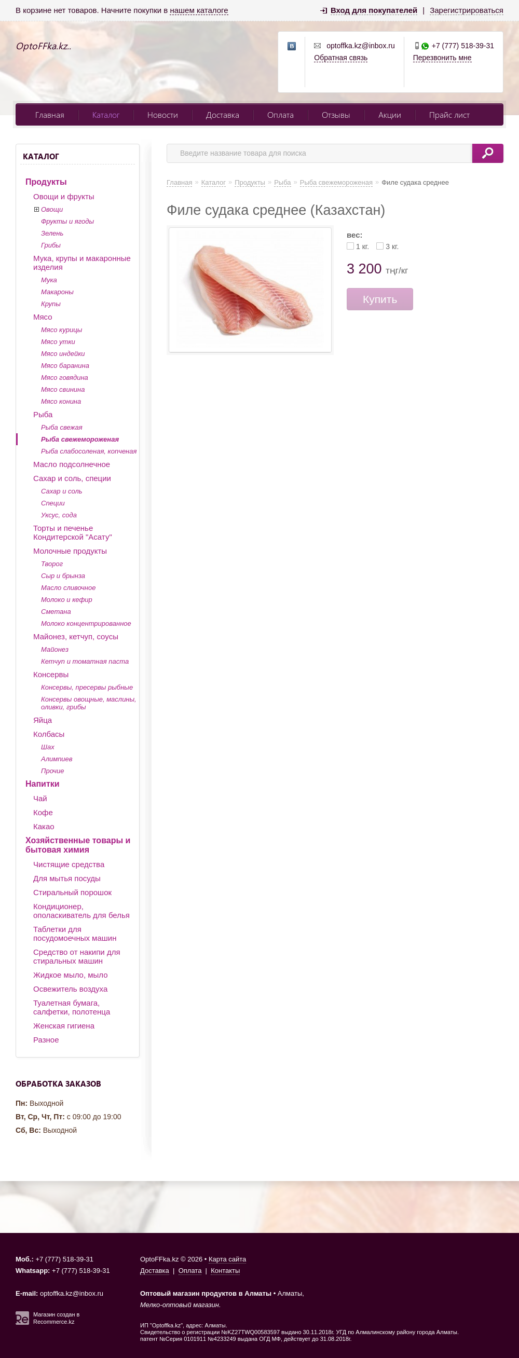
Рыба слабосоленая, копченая (88, 451)
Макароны (57, 292)
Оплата (280, 114)
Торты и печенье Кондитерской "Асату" (72, 532)
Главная (49, 114)
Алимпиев (57, 759)
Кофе (43, 812)
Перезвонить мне (442, 57)
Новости (162, 114)
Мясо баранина (65, 365)
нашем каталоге (199, 10)
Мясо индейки (63, 354)
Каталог (105, 114)
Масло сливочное (68, 588)
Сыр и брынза (63, 576)
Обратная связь (340, 57)
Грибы (51, 245)
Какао (43, 826)
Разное (46, 1039)
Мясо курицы (61, 330)
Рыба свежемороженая (80, 439)
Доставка (222, 114)
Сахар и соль (62, 491)
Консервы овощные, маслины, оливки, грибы (88, 703)
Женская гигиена (63, 1025)
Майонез (55, 649)
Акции (389, 114)
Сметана (56, 611)
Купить (380, 299)
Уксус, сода (59, 515)
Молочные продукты (70, 550)
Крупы (51, 304)
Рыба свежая (62, 427)
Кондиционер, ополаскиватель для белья (81, 911)
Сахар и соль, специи (72, 478)
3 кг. (392, 246)
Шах (47, 747)
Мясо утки (58, 342)
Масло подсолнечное (71, 464)
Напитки (42, 783)
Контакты (225, 1270)
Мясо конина (61, 401)
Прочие (52, 771)
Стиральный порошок (72, 892)
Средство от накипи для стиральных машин (76, 956)
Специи (53, 503)
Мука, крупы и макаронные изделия (82, 262)
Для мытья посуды (67, 878)
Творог (52, 564)
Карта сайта (227, 1259)
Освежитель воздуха (70, 988)
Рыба (42, 414)
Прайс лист (449, 114)
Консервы (51, 674)
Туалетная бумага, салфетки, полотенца (71, 1007)
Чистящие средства (68, 864)
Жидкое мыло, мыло (70, 974)
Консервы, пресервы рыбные (87, 687)
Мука (49, 280)
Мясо (42, 316)
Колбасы (48, 734)
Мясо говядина (64, 377)
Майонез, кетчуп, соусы (75, 636)
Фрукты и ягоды (67, 221)
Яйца (42, 720)
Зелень (52, 233)
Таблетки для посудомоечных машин (74, 933)
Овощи (52, 209)
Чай (40, 798)
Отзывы (336, 114)
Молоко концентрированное (86, 623)
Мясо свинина (63, 389)
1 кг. (362, 246)
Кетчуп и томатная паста (85, 661)
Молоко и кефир (66, 599)
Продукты (46, 181)
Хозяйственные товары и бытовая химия (77, 845)
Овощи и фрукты (63, 196)
